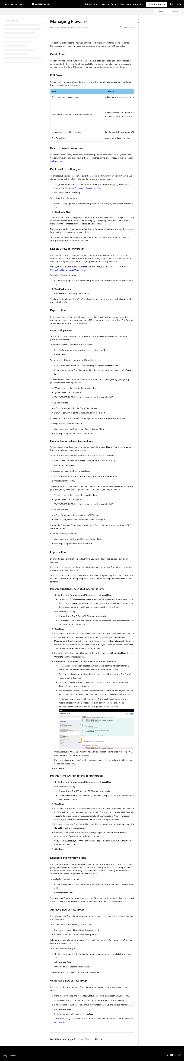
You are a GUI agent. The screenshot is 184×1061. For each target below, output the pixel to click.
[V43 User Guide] (109, 4)
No (98, 1039)
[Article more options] (132, 35)
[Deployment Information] (131, 4)
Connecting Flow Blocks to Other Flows (67, 270)
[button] (167, 11)
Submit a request (156, 4)
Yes (85, 1039)
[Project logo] (13, 4)
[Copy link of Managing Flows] (85, 22)
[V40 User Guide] (41, 4)
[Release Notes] (92, 4)
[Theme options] (171, 4)
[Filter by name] (23, 20)
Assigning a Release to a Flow (88, 188)
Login (178, 4)
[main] (92, 530)
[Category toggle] (46, 22)
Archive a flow (56, 161)
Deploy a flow (60, 1022)
